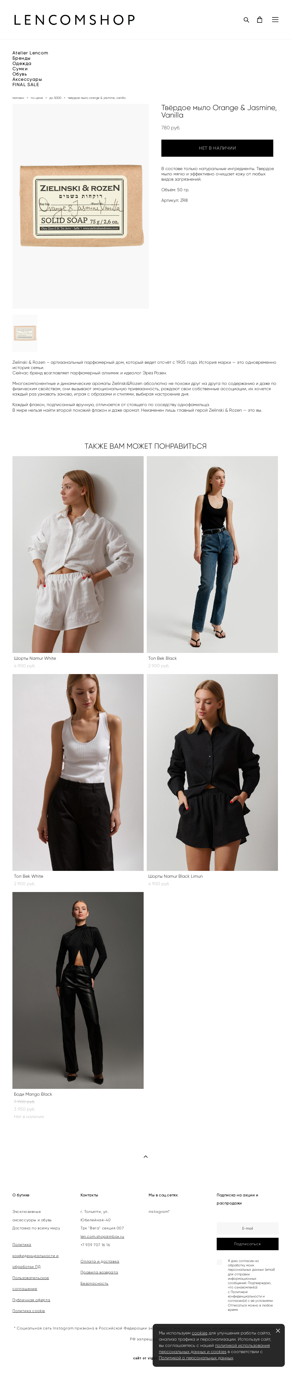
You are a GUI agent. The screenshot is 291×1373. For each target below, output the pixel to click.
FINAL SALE (25, 84)
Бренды (21, 58)
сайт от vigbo (145, 1358)
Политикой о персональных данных (196, 1357)
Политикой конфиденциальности (245, 1294)
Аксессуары (27, 79)
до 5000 (55, 97)
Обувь (19, 74)
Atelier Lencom (30, 53)
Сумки (20, 69)
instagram (158, 1211)
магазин (18, 97)
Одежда (21, 63)
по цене (37, 97)
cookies (199, 1332)
